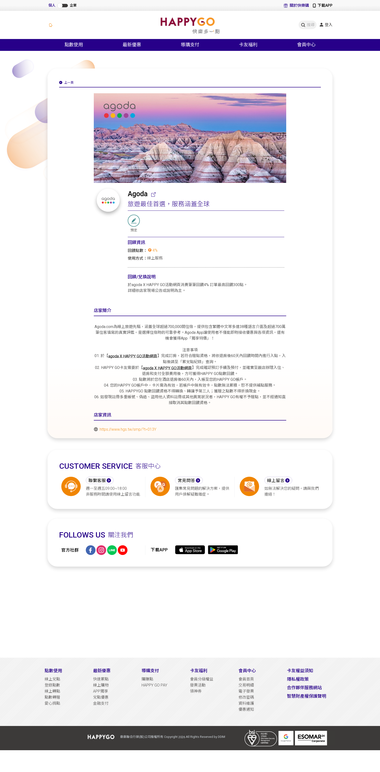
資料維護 (246, 703)
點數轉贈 (52, 697)
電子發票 (246, 691)
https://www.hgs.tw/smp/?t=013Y (128, 429)
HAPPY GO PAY (154, 685)
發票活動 (198, 685)
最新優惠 (102, 670)
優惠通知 (246, 709)
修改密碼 (246, 697)
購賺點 (147, 679)
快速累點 (101, 679)
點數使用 (53, 670)
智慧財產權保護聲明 (306, 696)
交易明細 (246, 685)
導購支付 (150, 670)
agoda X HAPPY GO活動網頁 (132, 356)
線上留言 (276, 480)
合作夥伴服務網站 (304, 687)
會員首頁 (246, 679)
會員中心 (247, 670)
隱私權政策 (298, 679)
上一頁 (66, 83)
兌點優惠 (101, 697)
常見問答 (186, 480)
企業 (73, 5)
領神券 (196, 691)
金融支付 (101, 703)
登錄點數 (52, 685)
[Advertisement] (190, 612)
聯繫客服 (97, 480)
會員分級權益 (201, 679)
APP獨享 (100, 691)
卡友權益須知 (300, 670)
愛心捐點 (52, 703)
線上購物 (101, 685)
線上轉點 (52, 691)
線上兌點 (52, 679)
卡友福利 (198, 670)
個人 (51, 5)
